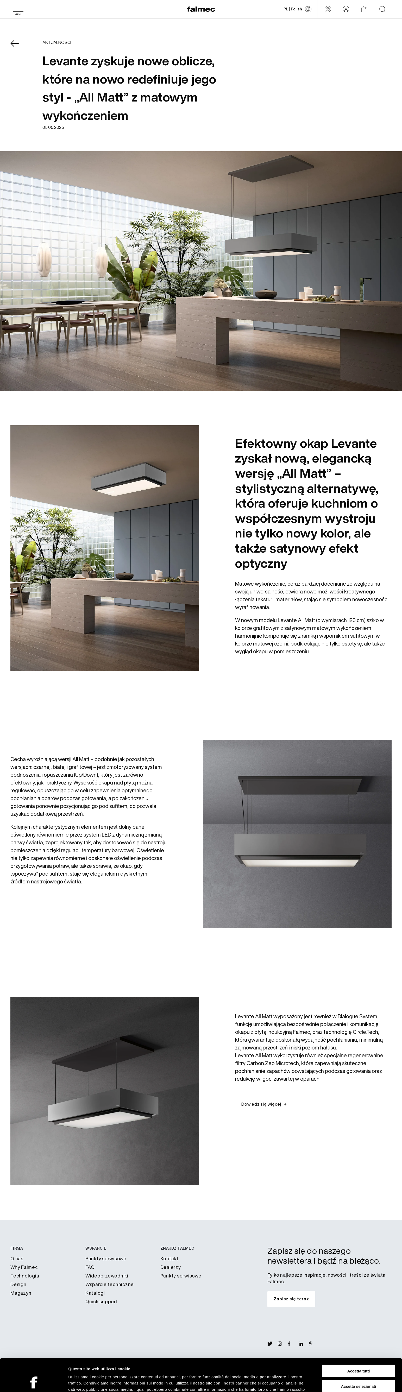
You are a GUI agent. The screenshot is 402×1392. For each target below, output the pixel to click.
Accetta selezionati (358, 1355)
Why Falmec (24, 1267)
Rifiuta (359, 1370)
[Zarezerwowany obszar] (346, 9)
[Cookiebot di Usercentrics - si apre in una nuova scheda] (33, 1382)
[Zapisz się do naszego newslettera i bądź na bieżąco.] (291, 1299)
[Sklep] (364, 9)
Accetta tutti (358, 1340)
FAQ (90, 1267)
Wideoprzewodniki (106, 1275)
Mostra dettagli (274, 1382)
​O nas (16, 1258)
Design (18, 1284)
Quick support (101, 1301)
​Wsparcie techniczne (109, 1284)
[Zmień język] (297, 9)
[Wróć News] (18, 47)
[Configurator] (328, 9)
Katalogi (95, 1292)
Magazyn (20, 1292)
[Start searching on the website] (382, 9)
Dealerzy (170, 1267)
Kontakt (169, 1258)
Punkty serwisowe (106, 1258)
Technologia (24, 1275)
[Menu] (18, 9)
